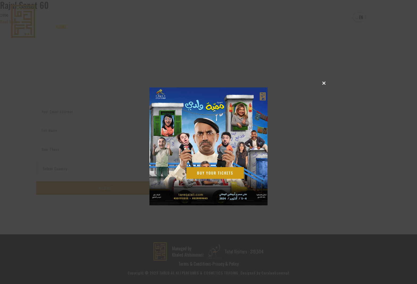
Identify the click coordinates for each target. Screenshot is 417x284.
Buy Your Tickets (215, 173)
